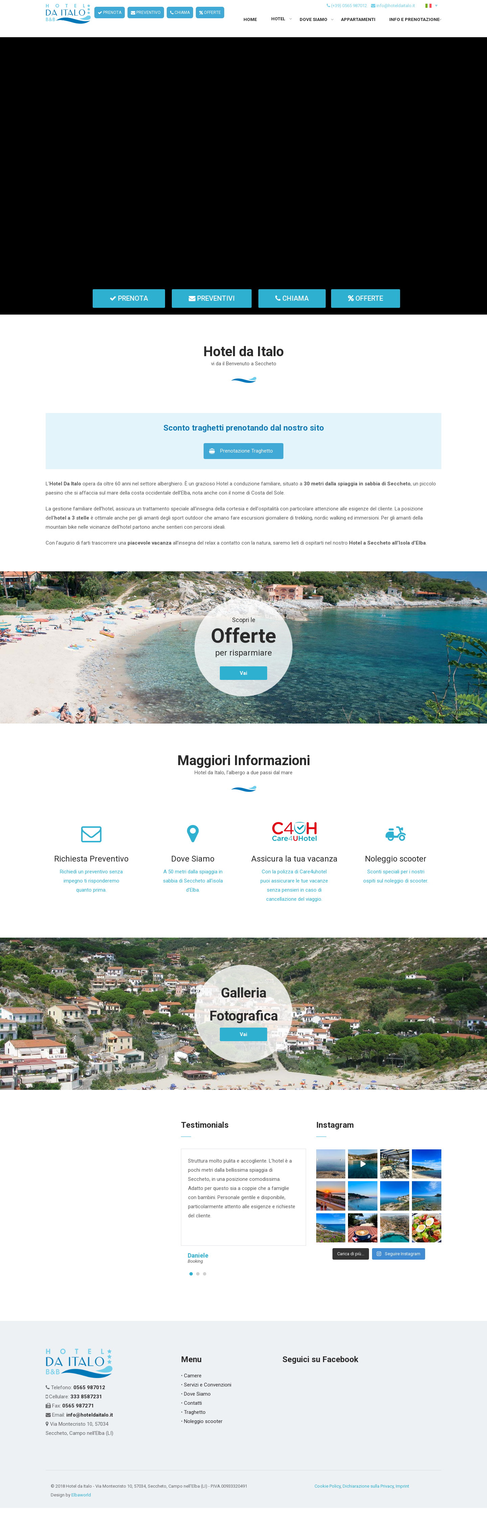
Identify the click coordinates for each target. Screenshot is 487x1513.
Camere (193, 1381)
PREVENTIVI (212, 303)
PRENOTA (110, 20)
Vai (243, 678)
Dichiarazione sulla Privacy (368, 1491)
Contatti (193, 1408)
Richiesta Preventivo (91, 864)
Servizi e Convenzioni (207, 1390)
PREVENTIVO (146, 20)
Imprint (402, 1491)
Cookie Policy (328, 1491)
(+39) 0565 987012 (349, 13)
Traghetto (195, 1417)
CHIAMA (180, 20)
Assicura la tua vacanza (294, 864)
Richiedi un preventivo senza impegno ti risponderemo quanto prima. (91, 886)
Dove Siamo (192, 864)
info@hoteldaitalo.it (395, 13)
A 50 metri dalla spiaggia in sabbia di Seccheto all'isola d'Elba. (193, 886)
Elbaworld (81, 1500)
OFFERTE (210, 20)
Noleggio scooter (395, 864)
